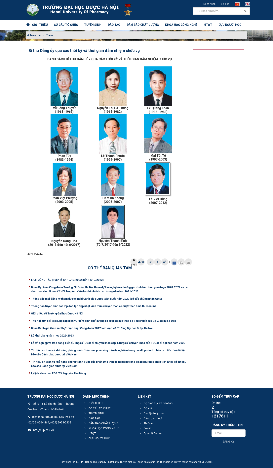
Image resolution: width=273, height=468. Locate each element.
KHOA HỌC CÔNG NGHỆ (181, 25)
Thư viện (146, 423)
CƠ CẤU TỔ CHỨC (66, 25)
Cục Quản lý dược (151, 413)
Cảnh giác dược (150, 418)
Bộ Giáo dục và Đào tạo (155, 403)
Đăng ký (228, 441)
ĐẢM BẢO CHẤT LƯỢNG (143, 25)
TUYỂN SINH (92, 25)
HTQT (208, 25)
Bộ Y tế (145, 408)
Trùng (49, 35)
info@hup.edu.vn (40, 430)
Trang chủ (34, 35)
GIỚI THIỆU (40, 25)
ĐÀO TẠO (114, 25)
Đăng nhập (209, 3)
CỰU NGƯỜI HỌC (229, 25)
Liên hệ (225, 3)
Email (144, 428)
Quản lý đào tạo (150, 433)
